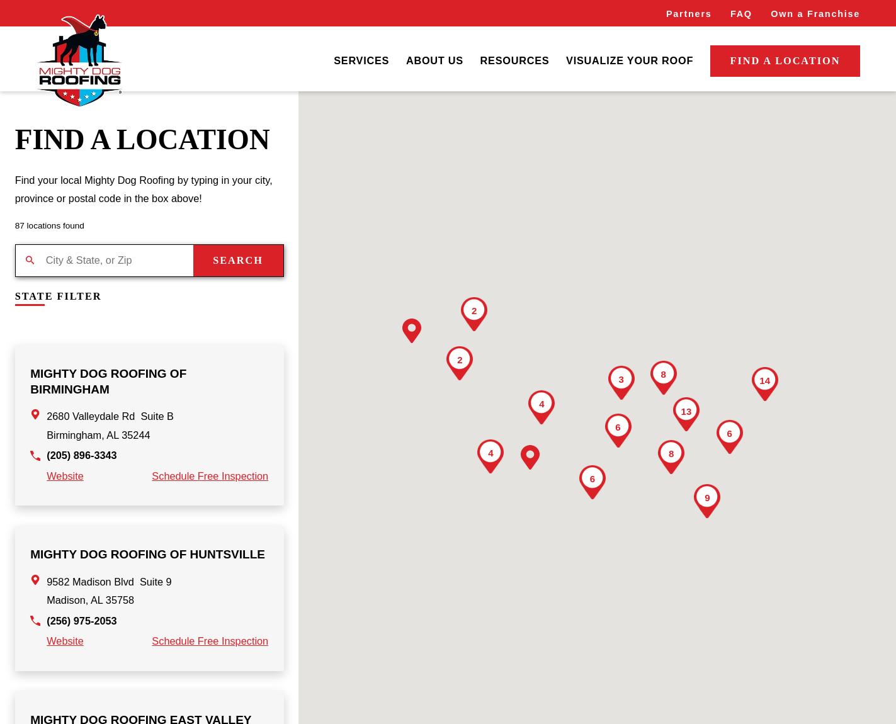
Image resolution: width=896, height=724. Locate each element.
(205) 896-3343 (81, 455)
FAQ (741, 14)
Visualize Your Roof (629, 60)
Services (361, 60)
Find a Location (785, 61)
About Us (434, 60)
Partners (689, 14)
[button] (411, 331)
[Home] (79, 61)
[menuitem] (361, 61)
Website (65, 476)
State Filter (58, 296)
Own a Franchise (815, 14)
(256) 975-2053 (81, 620)
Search (238, 260)
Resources (515, 60)
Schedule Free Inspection (210, 476)
